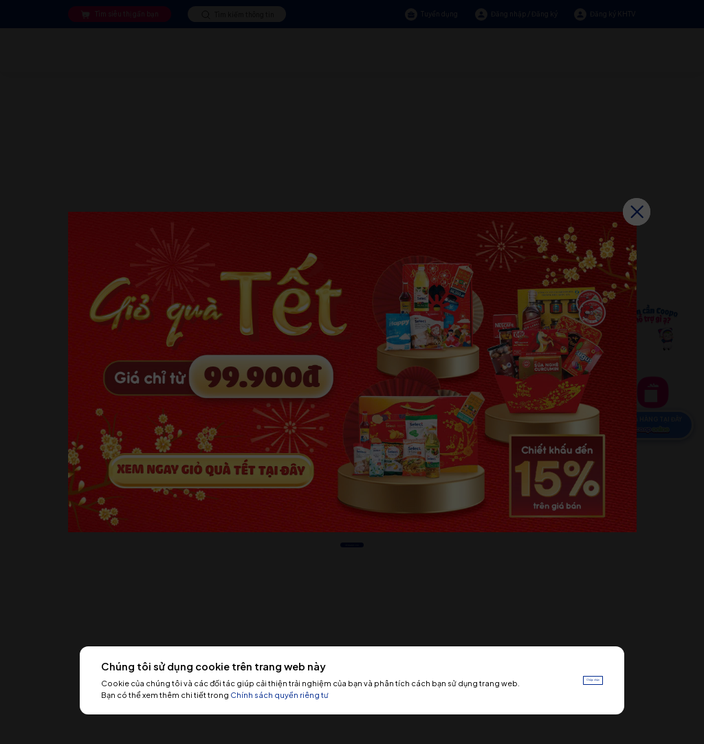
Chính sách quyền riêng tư (321, 694)
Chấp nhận (576, 679)
